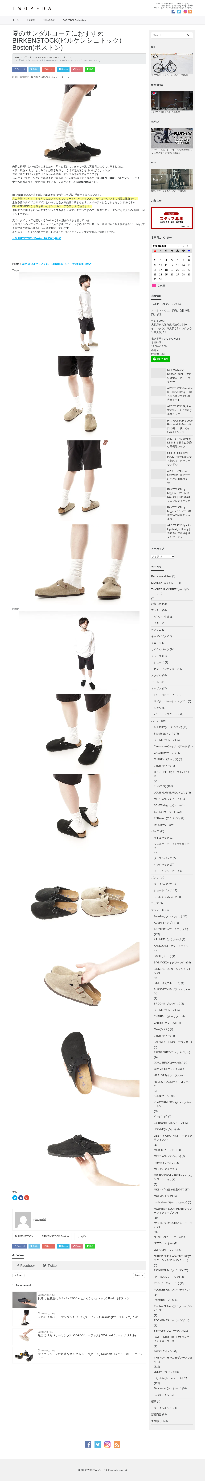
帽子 (153, 1401)
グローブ (156, 642)
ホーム (15, 20)
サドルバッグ (161, 837)
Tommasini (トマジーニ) (167, 1388)
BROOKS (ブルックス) (167, 1003)
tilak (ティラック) (164, 1371)
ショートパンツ (163, 890)
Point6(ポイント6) (164, 1300)
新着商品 (156, 1414)
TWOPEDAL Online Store (74, 20)
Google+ (52, 69)
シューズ (156, 656)
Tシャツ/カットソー (165, 695)
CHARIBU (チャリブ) (166, 759)
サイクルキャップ (164, 1408)
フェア (155, 903)
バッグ (155, 831)
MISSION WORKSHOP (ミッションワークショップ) (173, 1177)
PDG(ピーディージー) (166, 1283)
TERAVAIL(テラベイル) (167, 818)
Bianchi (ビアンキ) (164, 733)
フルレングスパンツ (165, 896)
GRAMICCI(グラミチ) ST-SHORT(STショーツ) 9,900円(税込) (57, 264)
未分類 (155, 1421)
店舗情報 (30, 20)
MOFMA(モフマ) (163, 1196)
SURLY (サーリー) (164, 811)
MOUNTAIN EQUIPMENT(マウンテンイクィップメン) (173, 1210)
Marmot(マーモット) (165, 1149)
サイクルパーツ (160, 649)
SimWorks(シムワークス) (168, 1330)
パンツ (155, 877)
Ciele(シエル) (161, 1029)
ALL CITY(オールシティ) (168, 727)
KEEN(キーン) (162, 1096)
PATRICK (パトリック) (167, 1276)
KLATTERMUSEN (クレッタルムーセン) (172, 1104)
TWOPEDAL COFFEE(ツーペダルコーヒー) (170, 591)
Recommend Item (161, 576)
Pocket (83, 69)
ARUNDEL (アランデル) (167, 939)
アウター (156, 610)
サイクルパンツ (163, 884)
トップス (156, 688)
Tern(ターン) (161, 824)
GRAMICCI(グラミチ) (166, 1069)
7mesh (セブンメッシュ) (168, 916)
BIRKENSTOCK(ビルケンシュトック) (51, 77)
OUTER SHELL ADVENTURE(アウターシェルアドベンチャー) (172, 1258)
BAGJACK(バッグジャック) (169, 962)
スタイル (156, 675)
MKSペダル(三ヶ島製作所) (169, 1189)
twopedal (40, 1220)
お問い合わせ (48, 20)
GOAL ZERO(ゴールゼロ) (168, 1062)
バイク (155, 720)
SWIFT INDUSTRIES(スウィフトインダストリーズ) (173, 1339)
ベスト (158, 623)
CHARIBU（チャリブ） (167, 1016)
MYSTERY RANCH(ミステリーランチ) (173, 1225)
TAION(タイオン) (163, 1351)
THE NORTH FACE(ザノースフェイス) (173, 1359)
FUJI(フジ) (160, 786)
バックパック (161, 864)
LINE (97, 69)
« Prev (18, 1277)
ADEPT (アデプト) (164, 922)
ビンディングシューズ (167, 668)
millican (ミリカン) (164, 1162)
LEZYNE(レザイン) (165, 1129)
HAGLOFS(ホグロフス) (167, 1075)
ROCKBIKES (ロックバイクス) (171, 1320)
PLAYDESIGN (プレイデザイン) (172, 1289)
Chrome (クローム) (165, 1022)
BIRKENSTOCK (24, 1236)
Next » (139, 1277)
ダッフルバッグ (163, 858)
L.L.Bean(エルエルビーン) (169, 1123)
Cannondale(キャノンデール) (170, 746)
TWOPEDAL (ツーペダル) (98, 1470)
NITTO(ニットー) (163, 1243)
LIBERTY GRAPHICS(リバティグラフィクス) (173, 1137)
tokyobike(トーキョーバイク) (170, 1378)
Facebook (20, 69)
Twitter (36, 69)
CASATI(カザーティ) (165, 752)
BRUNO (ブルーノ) (165, 740)
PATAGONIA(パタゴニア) (168, 1270)
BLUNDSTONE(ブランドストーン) (172, 991)
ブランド (156, 910)
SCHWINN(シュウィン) (167, 805)
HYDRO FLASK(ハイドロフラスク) (172, 1083)
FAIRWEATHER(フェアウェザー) (173, 1042)
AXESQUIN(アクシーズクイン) (171, 946)
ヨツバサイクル (160, 1395)
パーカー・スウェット (167, 714)
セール (155, 682)
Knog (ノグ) (160, 1116)
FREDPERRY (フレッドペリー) (172, 1052)
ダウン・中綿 (161, 616)
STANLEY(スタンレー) (164, 583)
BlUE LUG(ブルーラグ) (167, 983)
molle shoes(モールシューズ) (170, 1202)
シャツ (158, 707)
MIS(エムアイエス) (165, 1169)
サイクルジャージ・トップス (170, 701)
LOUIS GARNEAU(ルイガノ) (170, 792)
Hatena (68, 69)
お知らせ (156, 603)
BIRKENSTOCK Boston (55, 1236)
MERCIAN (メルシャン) (167, 799)
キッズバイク (159, 636)
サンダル (82, 1236)
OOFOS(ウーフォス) (166, 1250)
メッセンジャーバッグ (167, 871)
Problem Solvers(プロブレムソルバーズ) (173, 1308)
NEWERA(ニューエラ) (167, 1237)
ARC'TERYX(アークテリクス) (171, 929)
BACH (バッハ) (162, 956)
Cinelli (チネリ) (162, 765)
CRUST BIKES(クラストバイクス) (172, 774)
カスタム (156, 629)
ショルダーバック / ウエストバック (173, 846)
